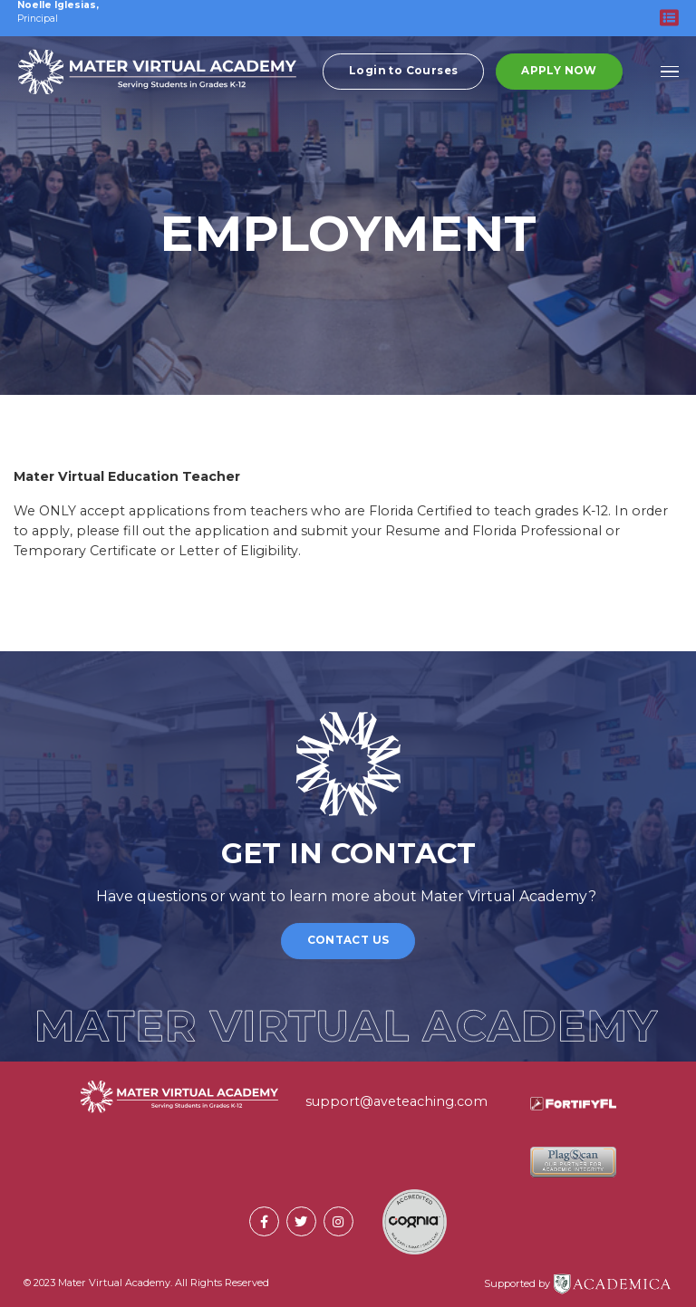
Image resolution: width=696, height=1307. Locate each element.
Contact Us (348, 940)
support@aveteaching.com (396, 1101)
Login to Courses (403, 71)
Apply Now (559, 71)
